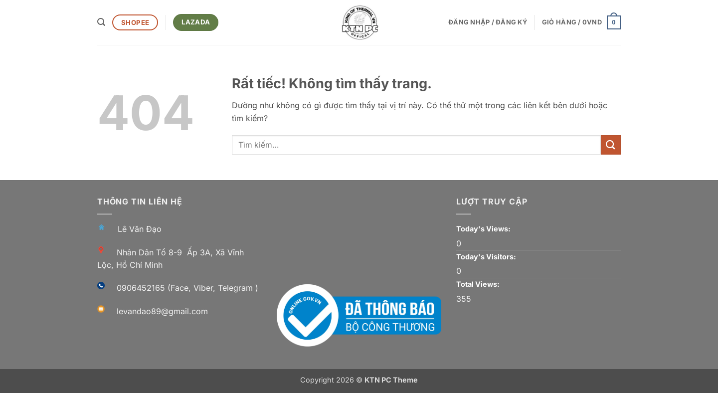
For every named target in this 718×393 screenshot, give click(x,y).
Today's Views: (484, 228)
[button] (101, 22)
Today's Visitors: (487, 256)
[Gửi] (611, 145)
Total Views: (478, 284)
